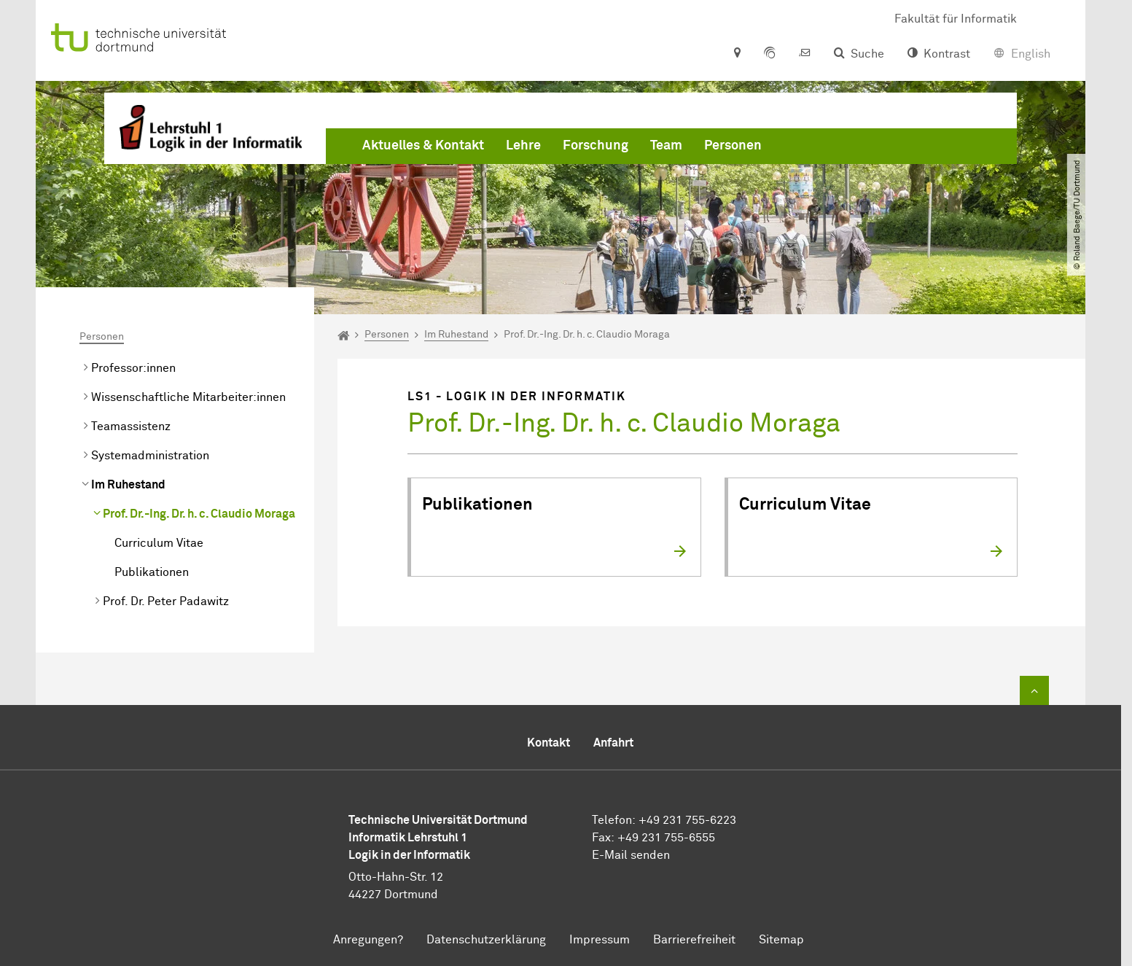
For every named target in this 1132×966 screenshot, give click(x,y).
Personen (733, 145)
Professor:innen (133, 368)
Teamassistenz (131, 426)
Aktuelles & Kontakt (423, 145)
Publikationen (151, 572)
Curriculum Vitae (158, 543)
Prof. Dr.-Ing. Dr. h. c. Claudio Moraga (199, 514)
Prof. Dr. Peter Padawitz (166, 601)
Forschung (595, 145)
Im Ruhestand (128, 485)
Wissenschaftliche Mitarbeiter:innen (188, 397)
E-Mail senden (631, 855)
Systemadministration (150, 455)
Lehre (523, 145)
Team (666, 145)
